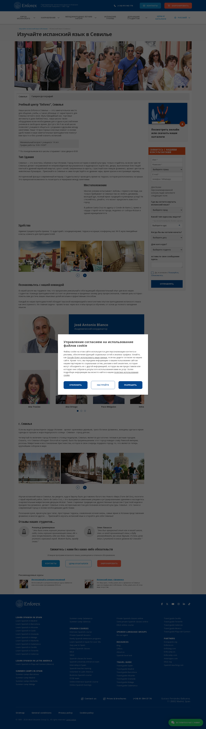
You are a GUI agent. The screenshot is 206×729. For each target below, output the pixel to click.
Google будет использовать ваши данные (87, 357)
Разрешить (130, 385)
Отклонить (75, 385)
